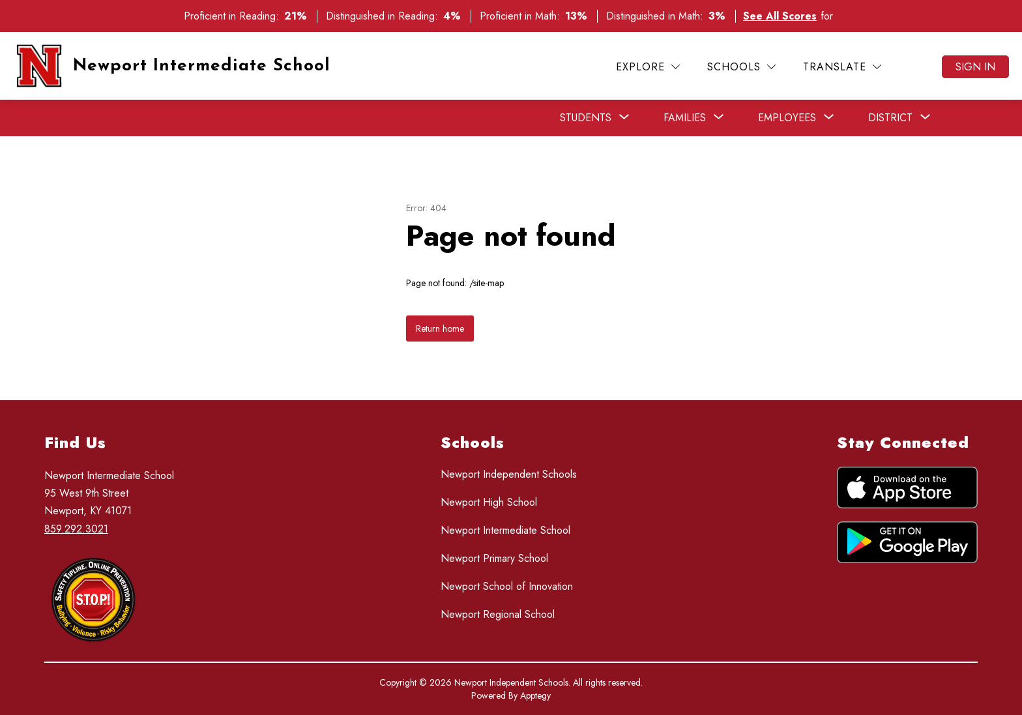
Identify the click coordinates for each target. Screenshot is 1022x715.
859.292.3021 (76, 528)
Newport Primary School (494, 558)
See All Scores (780, 15)
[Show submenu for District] (890, 118)
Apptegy (535, 695)
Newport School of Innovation (507, 586)
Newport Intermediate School (505, 530)
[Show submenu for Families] (685, 118)
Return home (440, 328)
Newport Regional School (498, 614)
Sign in (975, 66)
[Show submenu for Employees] (787, 118)
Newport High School (489, 502)
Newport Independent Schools (509, 474)
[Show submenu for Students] (585, 118)
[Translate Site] (842, 67)
